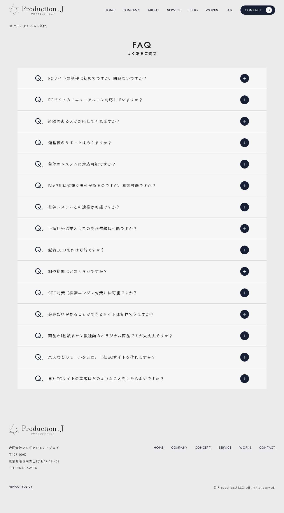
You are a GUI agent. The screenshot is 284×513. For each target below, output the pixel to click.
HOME (14, 26)
